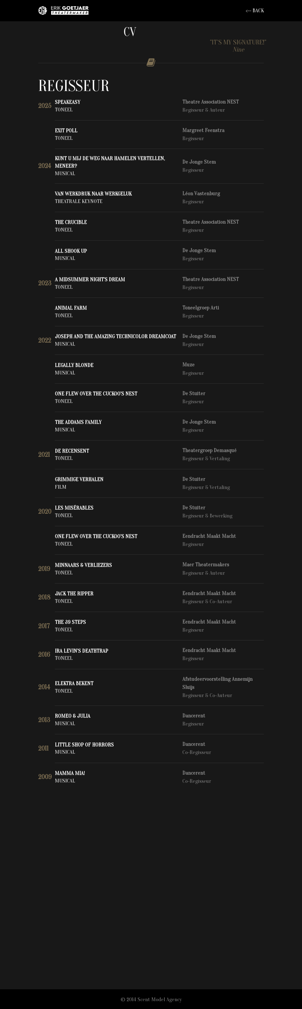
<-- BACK (255, 10)
